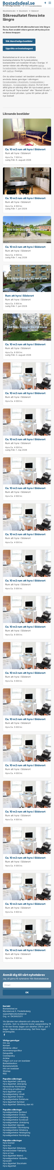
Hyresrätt (7, 1161)
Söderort (35, 11)
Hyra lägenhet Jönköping (15, 1084)
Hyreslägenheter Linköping (15, 1117)
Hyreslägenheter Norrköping (16, 1135)
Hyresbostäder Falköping (15, 1150)
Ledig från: (10, 160)
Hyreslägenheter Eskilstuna (15, 1099)
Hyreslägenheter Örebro (14, 1114)
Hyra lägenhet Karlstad (13, 1102)
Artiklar (6, 1058)
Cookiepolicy (9, 1055)
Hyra (7, 157)
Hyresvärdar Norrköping (14, 1086)
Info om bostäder (11, 1068)
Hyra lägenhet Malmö (13, 1155)
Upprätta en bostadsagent (19, 48)
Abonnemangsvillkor (12, 1050)
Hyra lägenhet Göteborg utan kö (18, 1104)
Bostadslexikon (10, 1063)
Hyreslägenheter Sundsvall (15, 1120)
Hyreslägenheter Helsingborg (16, 1132)
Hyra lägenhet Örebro (13, 1096)
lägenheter (36, 68)
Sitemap (7, 1071)
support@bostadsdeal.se (15, 1014)
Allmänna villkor (10, 1048)
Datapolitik (8, 1053)
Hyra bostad (8, 1143)
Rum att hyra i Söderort (18, 153)
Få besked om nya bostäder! (45, 3)
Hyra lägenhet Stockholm (15, 1163)
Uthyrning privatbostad (14, 1089)
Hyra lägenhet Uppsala (13, 1125)
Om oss (6, 1043)
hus (44, 68)
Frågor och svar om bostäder (16, 1061)
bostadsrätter (24, 68)
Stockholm (23, 11)
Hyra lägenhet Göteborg (14, 1148)
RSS (5, 1073)
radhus (10, 71)
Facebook (4, 1034)
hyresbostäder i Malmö (24, 85)
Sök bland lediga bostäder (19, 41)
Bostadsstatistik (10, 1066)
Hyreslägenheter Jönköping (16, 1122)
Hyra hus (7, 1145)
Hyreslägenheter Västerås (15, 1158)
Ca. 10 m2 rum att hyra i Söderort (25, 149)
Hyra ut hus (8, 1153)
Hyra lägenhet (9, 1166)
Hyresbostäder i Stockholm (15, 82)
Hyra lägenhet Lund (12, 1091)
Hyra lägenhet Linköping (14, 1081)
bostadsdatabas (35, 6)
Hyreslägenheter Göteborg (15, 1130)
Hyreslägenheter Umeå (13, 1094)
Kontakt (6, 1045)
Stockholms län (9, 11)
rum (49, 68)
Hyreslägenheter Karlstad (15, 1112)
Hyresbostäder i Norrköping (16, 1127)
